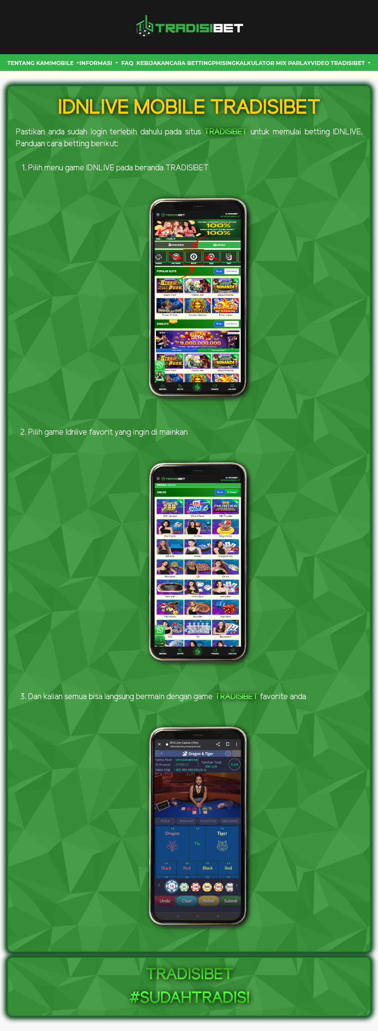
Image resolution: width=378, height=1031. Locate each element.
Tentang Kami (29, 63)
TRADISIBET (225, 132)
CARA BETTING (190, 63)
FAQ (127, 63)
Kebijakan (152, 63)
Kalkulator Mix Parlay (273, 63)
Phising (224, 63)
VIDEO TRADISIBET (338, 63)
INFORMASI (96, 63)
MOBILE (63, 63)
